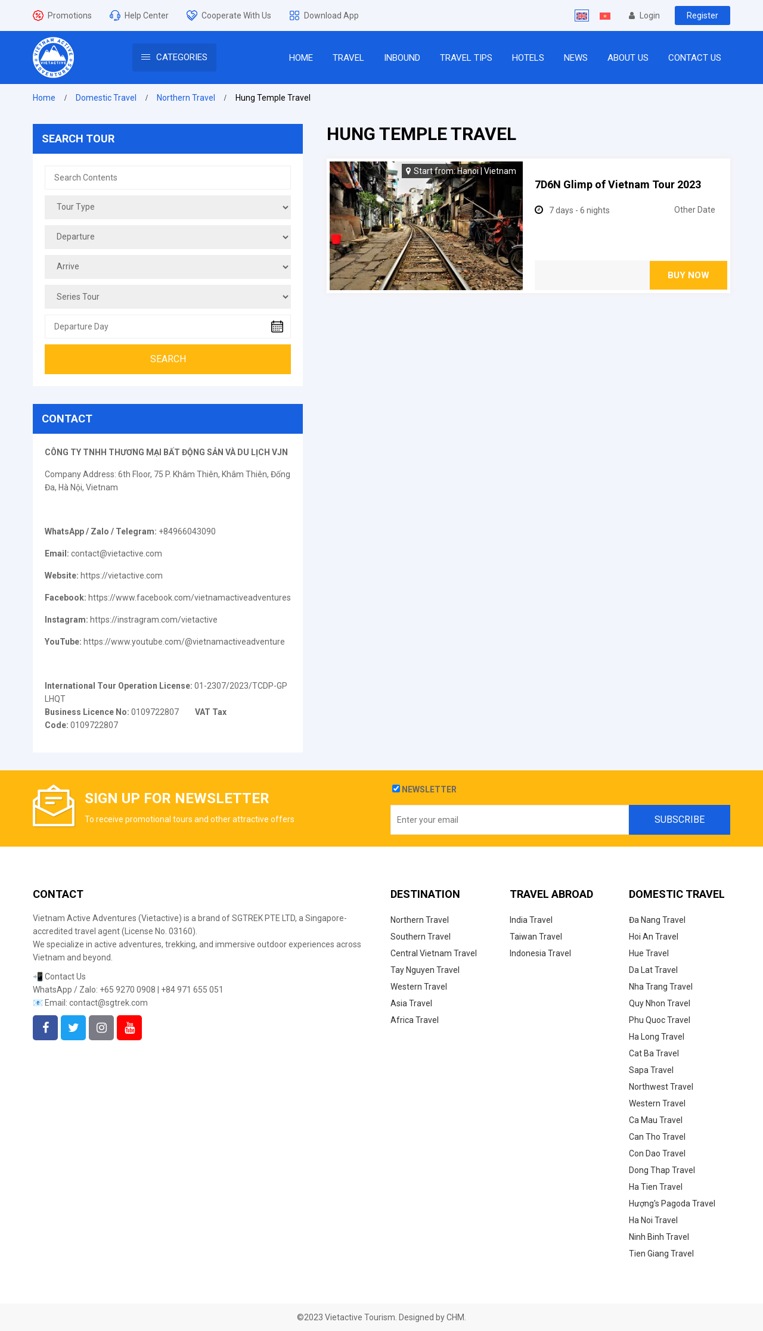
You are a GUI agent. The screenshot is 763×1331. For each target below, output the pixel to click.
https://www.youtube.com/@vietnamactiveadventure (184, 641)
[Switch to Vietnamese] (605, 15)
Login (644, 15)
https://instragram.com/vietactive (154, 619)
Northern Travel (186, 97)
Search (168, 359)
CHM (455, 1317)
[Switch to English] (582, 15)
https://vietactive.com (121, 575)
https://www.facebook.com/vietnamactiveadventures (189, 597)
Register (702, 15)
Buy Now (688, 275)
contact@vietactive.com (116, 553)
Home (44, 97)
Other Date (694, 209)
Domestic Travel (106, 97)
